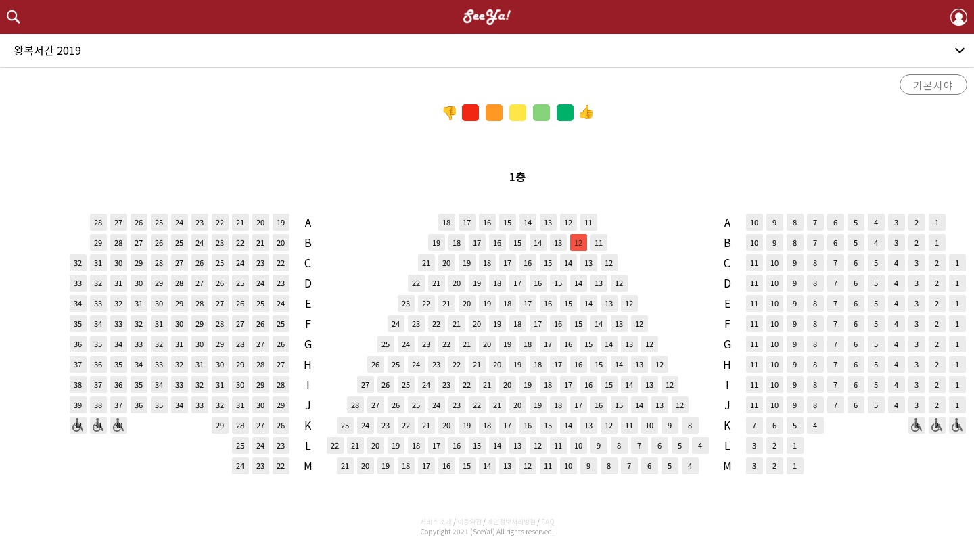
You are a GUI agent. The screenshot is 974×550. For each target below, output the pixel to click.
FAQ (548, 521)
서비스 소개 (436, 521)
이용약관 (469, 521)
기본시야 (933, 85)
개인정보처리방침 (511, 521)
